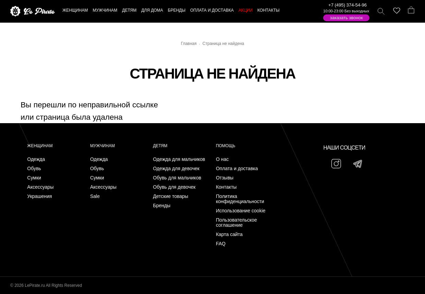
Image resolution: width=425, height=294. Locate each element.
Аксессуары (40, 187)
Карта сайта (229, 234)
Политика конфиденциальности (240, 199)
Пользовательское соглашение (236, 222)
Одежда (36, 159)
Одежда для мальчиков (179, 159)
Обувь (34, 168)
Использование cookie (240, 210)
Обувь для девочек (174, 187)
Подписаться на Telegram (78, 278)
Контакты (226, 187)
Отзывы (224, 177)
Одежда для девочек (176, 168)
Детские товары (170, 196)
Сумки (34, 177)
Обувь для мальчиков (177, 177)
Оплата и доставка (237, 168)
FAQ (220, 243)
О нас (222, 159)
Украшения (39, 196)
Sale (95, 196)
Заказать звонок (346, 17)
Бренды (161, 205)
